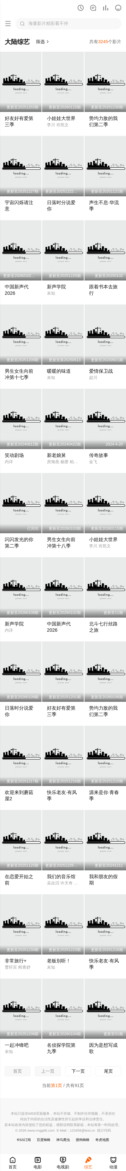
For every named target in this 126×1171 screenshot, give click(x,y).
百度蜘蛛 (44, 1140)
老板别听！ (59, 960)
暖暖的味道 (59, 371)
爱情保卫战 (101, 371)
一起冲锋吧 (17, 1045)
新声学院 (56, 286)
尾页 (108, 1071)
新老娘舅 (56, 455)
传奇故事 (98, 455)
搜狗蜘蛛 (83, 1140)
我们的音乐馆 (61, 876)
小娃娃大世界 (61, 118)
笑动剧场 (14, 455)
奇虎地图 (102, 1140)
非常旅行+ (16, 960)
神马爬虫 (63, 1140)
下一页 (78, 1071)
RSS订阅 (24, 1140)
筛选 (42, 41)
